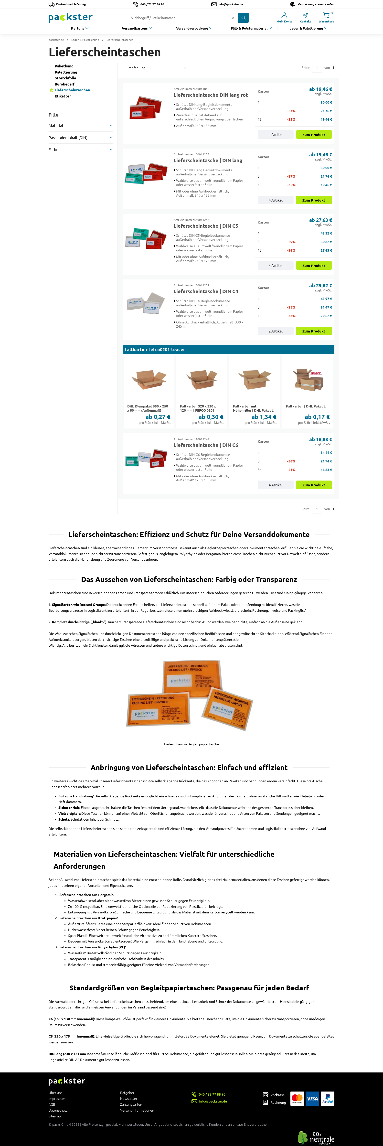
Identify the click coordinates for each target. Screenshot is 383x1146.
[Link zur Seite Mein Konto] (284, 17)
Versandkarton (104, 912)
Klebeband (308, 796)
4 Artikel (276, 200)
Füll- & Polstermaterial (249, 28)
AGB (52, 1104)
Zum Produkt (313, 135)
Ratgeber (127, 1093)
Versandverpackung (192, 28)
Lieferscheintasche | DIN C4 (206, 291)
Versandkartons (135, 28)
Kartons (77, 28)
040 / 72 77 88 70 (152, 4)
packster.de (56, 40)
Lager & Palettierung (306, 28)
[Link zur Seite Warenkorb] (326, 17)
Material (56, 125)
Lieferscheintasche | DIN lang (208, 160)
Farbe (53, 149)
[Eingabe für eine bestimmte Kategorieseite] (317, 68)
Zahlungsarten (131, 1104)
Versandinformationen (137, 1110)
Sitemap (55, 1116)
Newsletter (128, 1099)
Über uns (55, 1093)
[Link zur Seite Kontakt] (305, 17)
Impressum (57, 1099)
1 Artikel (276, 135)
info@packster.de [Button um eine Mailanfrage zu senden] (231, 4)
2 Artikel (276, 331)
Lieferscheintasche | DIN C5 (206, 226)
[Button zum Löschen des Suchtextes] (232, 17)
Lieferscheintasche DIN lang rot (211, 95)
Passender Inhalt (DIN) (68, 137)
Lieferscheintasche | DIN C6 (206, 445)
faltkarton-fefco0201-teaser (155, 349)
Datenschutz (58, 1110)
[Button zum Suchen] (243, 18)
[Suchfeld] (178, 18)
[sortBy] (157, 68)
